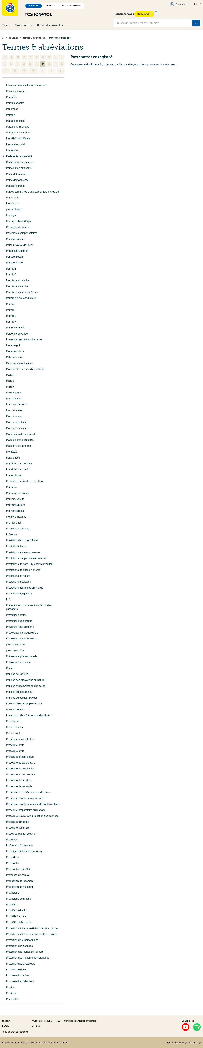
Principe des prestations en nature (25, 680)
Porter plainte (13, 475)
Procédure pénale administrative (24, 798)
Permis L (11, 315)
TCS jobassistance (176, 1042)
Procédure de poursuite (19, 786)
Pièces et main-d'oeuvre (19, 363)
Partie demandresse (17, 180)
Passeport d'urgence (17, 227)
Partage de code (15, 120)
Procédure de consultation (21, 774)
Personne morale (15, 327)
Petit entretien (14, 357)
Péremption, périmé (17, 250)
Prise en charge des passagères (24, 703)
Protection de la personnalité (22, 940)
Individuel (34, 6)
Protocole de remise (17, 975)
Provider (11, 987)
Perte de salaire (15, 351)
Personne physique (17, 333)
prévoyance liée (15, 650)
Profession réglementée (19, 845)
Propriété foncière (16, 916)
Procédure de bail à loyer (20, 756)
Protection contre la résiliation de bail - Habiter (32, 928)
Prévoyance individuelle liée (21, 638)
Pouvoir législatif (15, 510)
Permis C (11, 274)
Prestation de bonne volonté (22, 540)
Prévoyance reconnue (18, 662)
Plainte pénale (14, 392)
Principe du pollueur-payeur (21, 697)
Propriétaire (12, 892)
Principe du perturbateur (19, 691)
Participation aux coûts (19, 168)
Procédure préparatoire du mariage (26, 810)
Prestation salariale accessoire (23, 552)
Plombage (11, 451)
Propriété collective (16, 910)
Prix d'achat (12, 721)
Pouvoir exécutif (15, 499)
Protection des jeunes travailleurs (24, 951)
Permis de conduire (17, 286)
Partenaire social (15, 144)
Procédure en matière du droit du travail (28, 792)
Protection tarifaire (16, 969)
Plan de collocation (16, 404)
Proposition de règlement (20, 886)
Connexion (178, 4)
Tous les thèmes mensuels (15, 1032)
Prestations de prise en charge (23, 570)
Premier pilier (13, 522)
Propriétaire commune (18, 898)
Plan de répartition (16, 422)
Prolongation (13, 863)
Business (50, 6)
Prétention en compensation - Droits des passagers (28, 607)
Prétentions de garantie (19, 621)
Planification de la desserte (21, 434)
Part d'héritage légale (18, 138)
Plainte (10, 375)
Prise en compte (15, 709)
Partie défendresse (16, 174)
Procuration (12, 839)
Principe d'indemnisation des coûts (25, 686)
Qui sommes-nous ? (42, 1021)
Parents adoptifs (15, 103)
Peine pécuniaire (15, 239)
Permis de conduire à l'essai (22, 292)
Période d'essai (14, 256)
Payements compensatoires (21, 233)
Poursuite (11, 487)
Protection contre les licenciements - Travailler (32, 934)
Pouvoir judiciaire (15, 505)
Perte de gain (13, 345)
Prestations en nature (18, 575)
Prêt (8, 599)
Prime (9, 668)
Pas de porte (13, 203)
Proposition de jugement (19, 881)
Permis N (11, 321)
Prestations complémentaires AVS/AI (26, 558)
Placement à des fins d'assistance (25, 369)
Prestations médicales (18, 581)
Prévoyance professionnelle (21, 656)
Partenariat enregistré (17, 156)
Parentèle (11, 97)
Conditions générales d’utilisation (80, 1021)
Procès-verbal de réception (21, 833)
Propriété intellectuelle (18, 922)
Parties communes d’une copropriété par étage (32, 191)
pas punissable (14, 209)
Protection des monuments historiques (27, 957)
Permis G (11, 310)
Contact (36, 1026)
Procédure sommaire (18, 827)
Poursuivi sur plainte (17, 493)
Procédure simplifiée (17, 821)
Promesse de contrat (17, 875)
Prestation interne (16, 546)
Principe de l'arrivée (17, 674)
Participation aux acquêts (20, 162)
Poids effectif (13, 457)
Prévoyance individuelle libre (22, 632)
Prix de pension (14, 727)
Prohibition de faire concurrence (24, 851)
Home (6, 25)
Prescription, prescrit (17, 528)
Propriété (11, 904)
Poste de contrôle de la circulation (25, 481)
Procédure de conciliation (20, 768)
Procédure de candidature (20, 762)
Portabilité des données (19, 463)
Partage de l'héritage (17, 126)
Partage (10, 115)
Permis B (11, 268)
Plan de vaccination (17, 428)
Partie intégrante (15, 185)
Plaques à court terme (18, 445)
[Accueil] (3, 38)
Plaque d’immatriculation (20, 440)
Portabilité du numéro (18, 469)
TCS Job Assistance (71, 6)
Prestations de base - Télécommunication (29, 564)
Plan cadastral (14, 398)
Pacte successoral (16, 91)
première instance (16, 516)
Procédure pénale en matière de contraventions (32, 804)
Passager (11, 215)
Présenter (11, 534)
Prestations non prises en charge (24, 587)
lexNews (6, 1021)
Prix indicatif (13, 733)
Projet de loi (13, 857)
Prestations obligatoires (19, 593)
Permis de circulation (18, 280)
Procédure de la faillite (18, 780)
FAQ (58, 1021)
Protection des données (19, 946)
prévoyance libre (15, 644)
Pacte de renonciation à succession (26, 85)
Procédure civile (15, 745)
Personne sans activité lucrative (24, 339)
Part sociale (12, 197)
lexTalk (5, 1026)
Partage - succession (18, 132)
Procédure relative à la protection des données (32, 816)
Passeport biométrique (18, 221)
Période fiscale (14, 262)
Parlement (12, 109)
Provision (11, 993)
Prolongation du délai (18, 869)
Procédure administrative (20, 739)
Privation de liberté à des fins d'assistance (29, 715)
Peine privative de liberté (20, 245)
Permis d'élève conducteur (21, 298)
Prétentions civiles (16, 615)
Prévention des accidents (20, 626)
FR (197, 3)
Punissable (12, 999)
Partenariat (12, 150)
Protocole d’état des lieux (20, 981)
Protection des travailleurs (20, 963)
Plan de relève (14, 410)
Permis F (11, 304)
